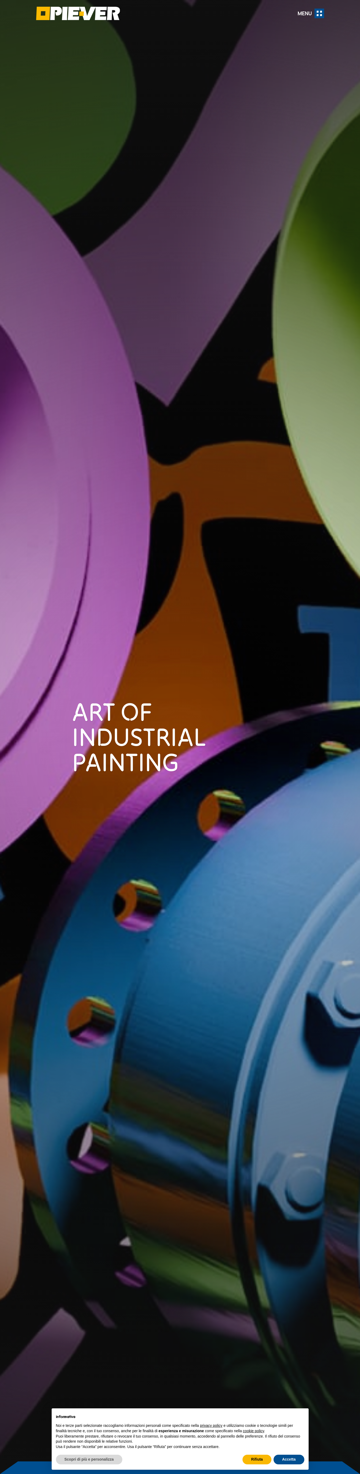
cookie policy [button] (253, 1431)
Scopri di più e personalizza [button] (89, 1459)
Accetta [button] (289, 1459)
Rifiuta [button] (257, 1459)
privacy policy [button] (211, 1425)
